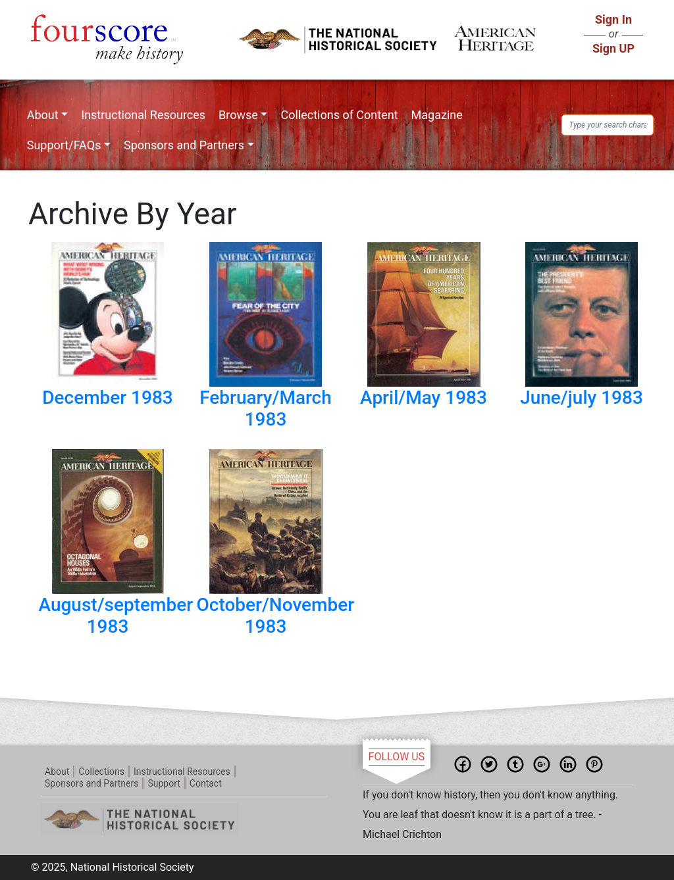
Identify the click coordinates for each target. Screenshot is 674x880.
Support (163, 783)
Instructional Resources (143, 115)
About (43, 115)
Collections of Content (339, 115)
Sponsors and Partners (184, 145)
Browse (238, 115)
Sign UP (613, 48)
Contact (206, 783)
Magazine (437, 115)
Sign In (613, 19)
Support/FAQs (64, 145)
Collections (101, 771)
